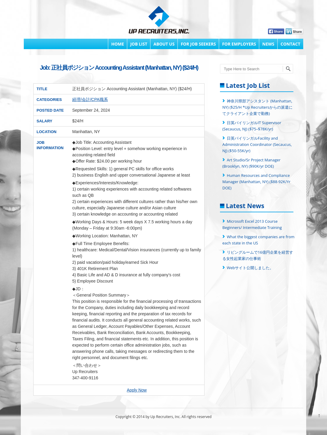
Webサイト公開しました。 (250, 267)
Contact (290, 44)
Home (117, 44)
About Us (163, 44)
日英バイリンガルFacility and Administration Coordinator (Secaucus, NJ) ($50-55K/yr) (257, 144)
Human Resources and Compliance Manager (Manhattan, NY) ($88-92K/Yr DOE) (256, 182)
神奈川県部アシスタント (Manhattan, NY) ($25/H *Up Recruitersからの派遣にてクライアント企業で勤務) (257, 107)
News (268, 44)
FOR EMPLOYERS (239, 44)
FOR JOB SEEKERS (198, 44)
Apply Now (137, 390)
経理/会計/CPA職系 (90, 99)
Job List (138, 44)
